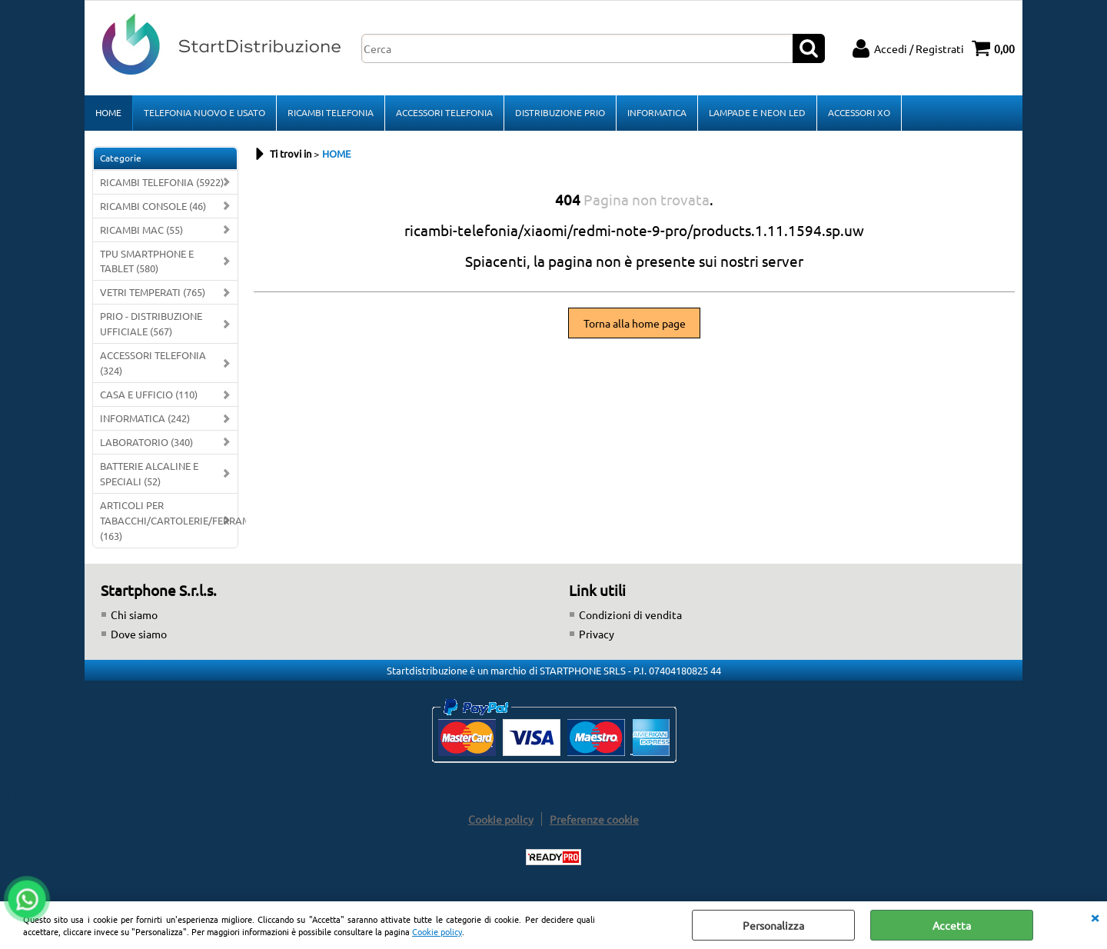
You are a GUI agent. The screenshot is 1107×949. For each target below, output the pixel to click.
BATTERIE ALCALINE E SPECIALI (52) (149, 473)
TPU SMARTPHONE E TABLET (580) (147, 261)
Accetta (951, 925)
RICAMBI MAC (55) (141, 229)
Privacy (596, 634)
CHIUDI (1094, 916)
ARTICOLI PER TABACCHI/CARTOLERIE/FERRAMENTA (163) (169, 520)
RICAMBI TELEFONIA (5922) (162, 181)
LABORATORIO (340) (146, 441)
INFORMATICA (656, 112)
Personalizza (773, 925)
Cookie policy (437, 931)
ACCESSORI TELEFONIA (444, 112)
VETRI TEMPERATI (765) (152, 291)
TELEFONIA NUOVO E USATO (204, 112)
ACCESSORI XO (859, 112)
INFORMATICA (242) (145, 418)
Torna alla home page (634, 323)
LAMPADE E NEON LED (757, 112)
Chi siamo (134, 614)
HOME (108, 112)
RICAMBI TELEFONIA (331, 112)
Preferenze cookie (594, 819)
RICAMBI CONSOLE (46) (153, 205)
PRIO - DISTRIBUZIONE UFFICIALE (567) (151, 323)
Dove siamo (139, 634)
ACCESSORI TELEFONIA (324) (153, 362)
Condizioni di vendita (630, 614)
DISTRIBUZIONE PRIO (560, 112)
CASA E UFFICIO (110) (149, 394)
